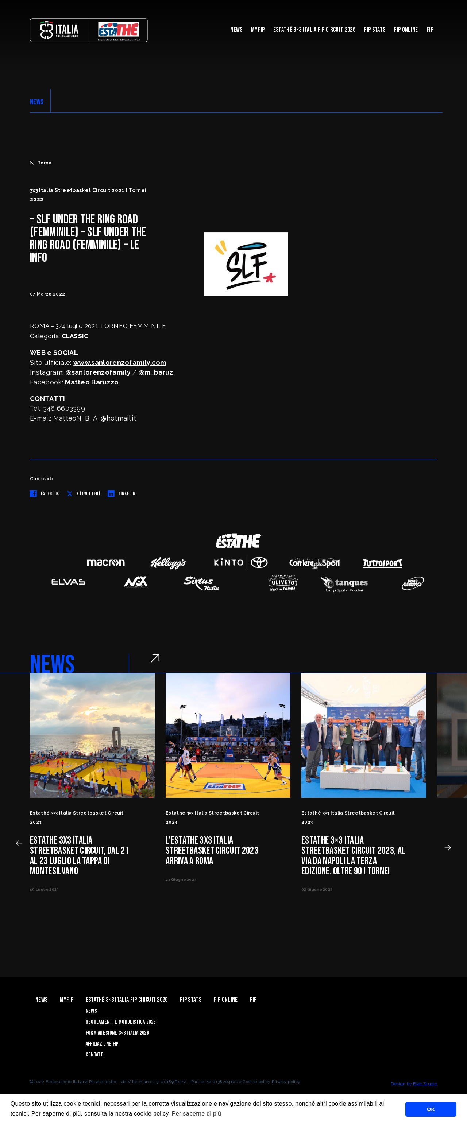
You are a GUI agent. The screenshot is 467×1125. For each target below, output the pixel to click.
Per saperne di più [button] (196, 1113)
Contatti (95, 1054)
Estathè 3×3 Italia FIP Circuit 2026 (314, 30)
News (236, 30)
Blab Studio (425, 1083)
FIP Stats (374, 30)
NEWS (36, 102)
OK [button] (431, 1109)
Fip (430, 30)
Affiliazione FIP (102, 1043)
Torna (41, 162)
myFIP (258, 30)
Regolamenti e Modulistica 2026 (121, 1022)
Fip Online (406, 30)
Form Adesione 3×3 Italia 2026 (117, 1033)
